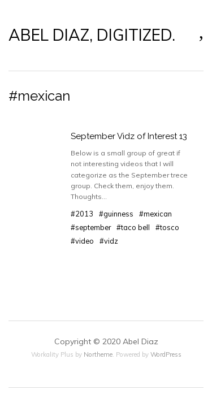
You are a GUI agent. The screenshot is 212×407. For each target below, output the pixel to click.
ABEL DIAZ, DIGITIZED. (91, 35)
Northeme (98, 354)
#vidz (108, 240)
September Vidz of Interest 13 (129, 136)
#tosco (167, 227)
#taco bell (133, 227)
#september (91, 227)
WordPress (165, 354)
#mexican (155, 213)
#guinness (116, 213)
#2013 (82, 213)
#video (82, 240)
